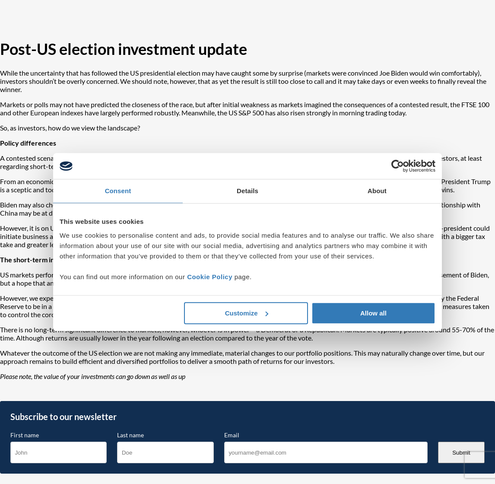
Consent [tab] (118, 190)
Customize (246, 313)
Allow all (373, 313)
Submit (461, 452)
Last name (130, 435)
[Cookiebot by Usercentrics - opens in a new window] (397, 165)
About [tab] (377, 190)
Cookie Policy (209, 276)
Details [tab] (247, 190)
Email (231, 435)
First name (24, 435)
